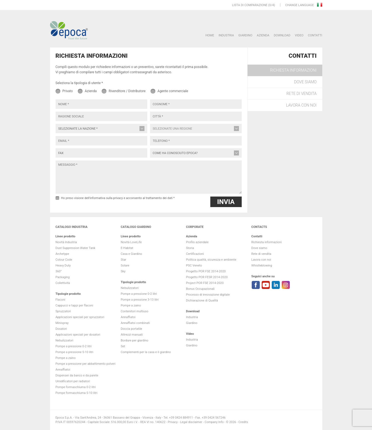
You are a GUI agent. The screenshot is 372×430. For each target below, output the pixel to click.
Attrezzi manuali (132, 334)
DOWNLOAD (282, 35)
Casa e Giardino (131, 254)
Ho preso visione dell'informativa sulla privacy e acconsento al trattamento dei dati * (118, 198)
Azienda (263, 35)
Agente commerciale (173, 91)
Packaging (63, 277)
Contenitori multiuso (134, 311)
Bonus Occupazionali (200, 289)
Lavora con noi (301, 105)
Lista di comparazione (249, 5)
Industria (226, 35)
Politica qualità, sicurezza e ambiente (211, 259)
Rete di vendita (301, 93)
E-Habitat (127, 248)
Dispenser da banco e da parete (77, 375)
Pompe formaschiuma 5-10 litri (77, 393)
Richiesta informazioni (293, 70)
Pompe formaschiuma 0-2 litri (76, 387)
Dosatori (61, 329)
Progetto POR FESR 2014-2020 (207, 277)
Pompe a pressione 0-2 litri (74, 346)
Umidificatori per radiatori (73, 381)
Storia (190, 248)
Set (123, 346)
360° (59, 271)
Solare (125, 265)
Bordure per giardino (134, 340)
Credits (243, 422)
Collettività (63, 283)
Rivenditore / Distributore (127, 91)
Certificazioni (195, 254)
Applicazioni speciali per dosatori (78, 334)
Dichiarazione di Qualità (202, 300)
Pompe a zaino (66, 358)
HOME (209, 35)
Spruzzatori (63, 311)
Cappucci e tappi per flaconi (74, 305)
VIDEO (299, 35)
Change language (300, 5)
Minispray (62, 323)
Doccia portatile (131, 329)
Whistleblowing (261, 265)
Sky (123, 271)
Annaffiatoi (63, 369)
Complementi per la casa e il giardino (146, 352)
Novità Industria (66, 242)
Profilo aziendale (197, 242)
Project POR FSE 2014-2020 (205, 283)
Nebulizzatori (64, 340)
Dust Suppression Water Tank (76, 248)
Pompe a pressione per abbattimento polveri (86, 364)
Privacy (173, 422)
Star (123, 259)
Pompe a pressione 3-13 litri (140, 299)
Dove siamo (305, 82)
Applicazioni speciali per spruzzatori (80, 317)
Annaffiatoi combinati (135, 323)
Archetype (62, 254)
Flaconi (61, 299)
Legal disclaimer (191, 422)
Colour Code (64, 259)
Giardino (245, 35)
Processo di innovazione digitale (208, 294)
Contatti (315, 35)
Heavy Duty (63, 265)
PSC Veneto (194, 265)
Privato (68, 91)
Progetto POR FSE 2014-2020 (206, 271)
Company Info (214, 422)
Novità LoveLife (131, 242)
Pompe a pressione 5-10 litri (74, 352)
